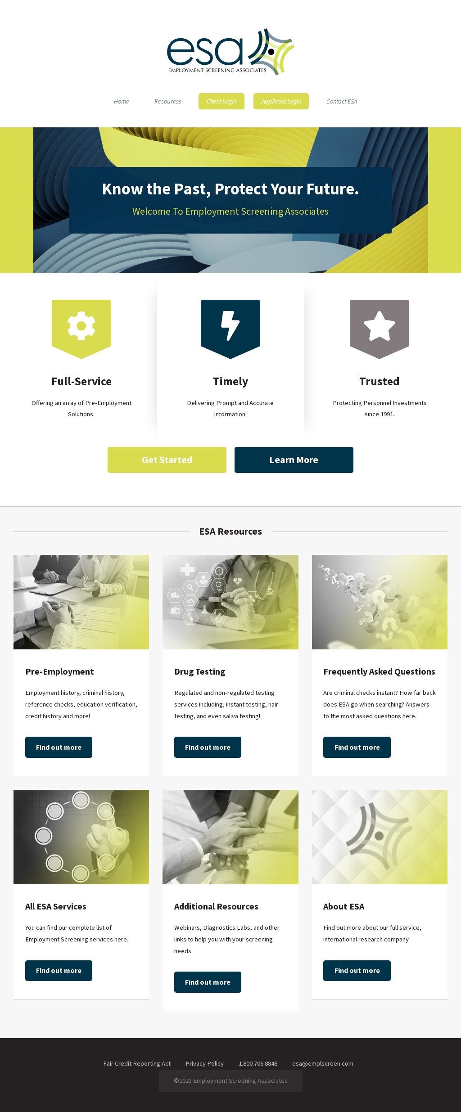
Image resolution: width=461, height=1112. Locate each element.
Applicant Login (281, 101)
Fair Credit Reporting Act (137, 1063)
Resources (167, 101)
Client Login (221, 101)
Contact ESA (341, 101)
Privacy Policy (204, 1063)
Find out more (58, 747)
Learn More (293, 459)
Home (121, 101)
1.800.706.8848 (258, 1063)
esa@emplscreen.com (322, 1063)
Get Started (167, 459)
